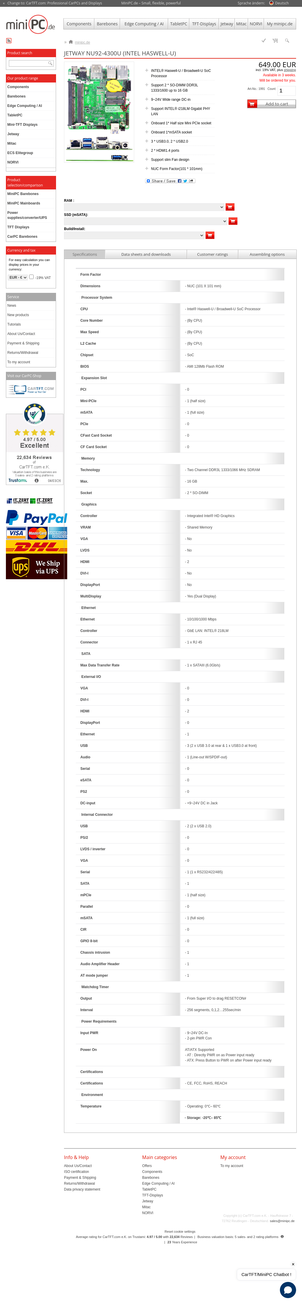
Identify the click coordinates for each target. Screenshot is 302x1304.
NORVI (256, 24)
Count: (271, 88)
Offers (147, 1166)
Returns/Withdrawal (22, 353)
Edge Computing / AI (144, 24)
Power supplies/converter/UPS (27, 215)
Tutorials (14, 324)
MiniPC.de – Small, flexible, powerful (150, 3)
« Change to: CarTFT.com (52, 3)
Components (79, 24)
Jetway (227, 24)
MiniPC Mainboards (23, 203)
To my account (18, 362)
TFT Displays (18, 227)
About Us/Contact (21, 334)
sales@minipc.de (282, 1221)
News (11, 305)
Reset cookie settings (180, 1231)
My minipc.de (280, 24)
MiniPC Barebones (23, 194)
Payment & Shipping (23, 343)
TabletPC (178, 24)
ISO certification (76, 1172)
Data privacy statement (82, 1189)
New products (18, 315)
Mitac (241, 24)
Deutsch (282, 3)
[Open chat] (288, 1290)
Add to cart (276, 104)
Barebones (107, 24)
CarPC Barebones (22, 237)
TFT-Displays (204, 24)
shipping (290, 70)
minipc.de (79, 41)
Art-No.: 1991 (256, 88)
